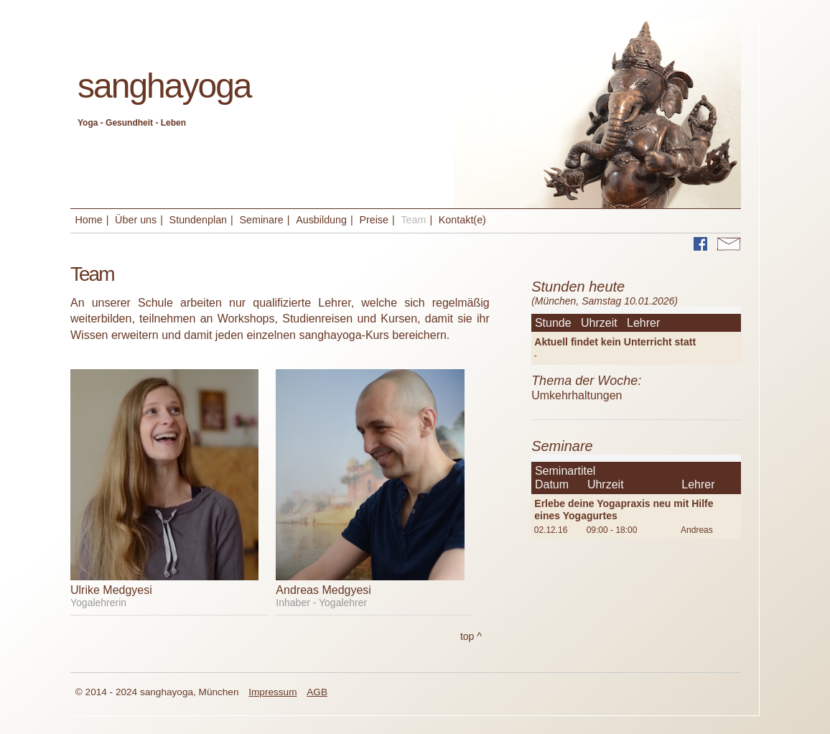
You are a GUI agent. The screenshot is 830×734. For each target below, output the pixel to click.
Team (413, 220)
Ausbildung (321, 220)
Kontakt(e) (462, 220)
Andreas (697, 530)
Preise (373, 220)
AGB (317, 692)
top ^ (471, 636)
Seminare (261, 220)
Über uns (136, 220)
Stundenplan (198, 220)
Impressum (272, 692)
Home (89, 220)
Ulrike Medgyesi (111, 590)
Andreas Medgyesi (323, 590)
